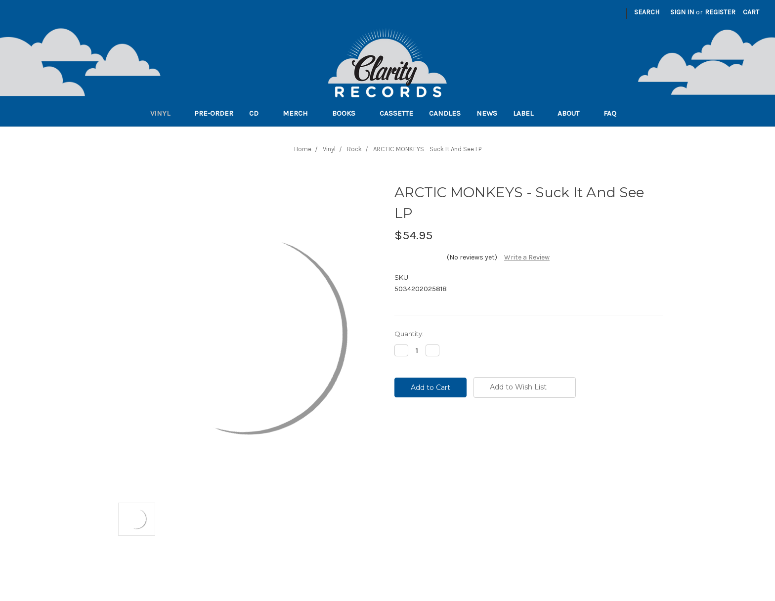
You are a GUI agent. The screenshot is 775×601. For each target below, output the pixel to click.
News (486, 113)
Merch (299, 113)
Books (348, 113)
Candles (445, 113)
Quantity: (409, 334)
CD (258, 113)
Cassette (396, 113)
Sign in (682, 12)
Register (720, 12)
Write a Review (527, 257)
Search (646, 12)
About (573, 113)
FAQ (614, 113)
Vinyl (164, 113)
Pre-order (213, 113)
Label (527, 113)
